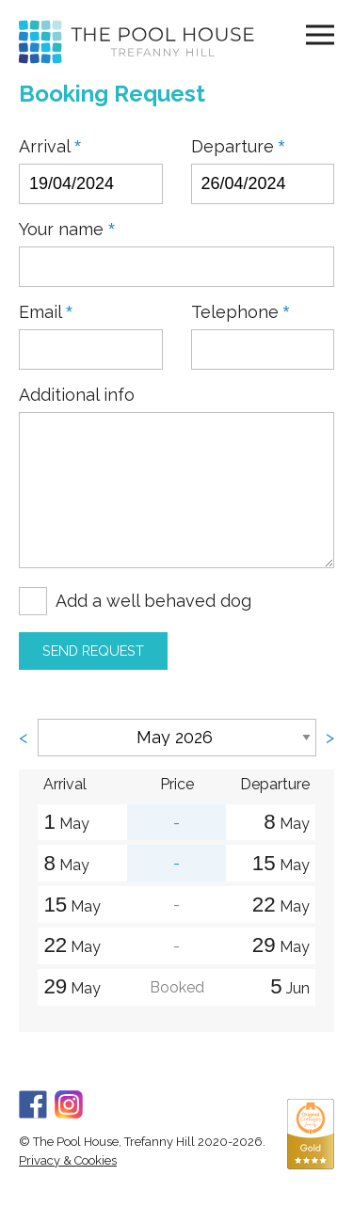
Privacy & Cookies (68, 1160)
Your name (67, 229)
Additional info (77, 395)
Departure (238, 146)
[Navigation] (320, 34)
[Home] (136, 42)
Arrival (50, 146)
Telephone (240, 312)
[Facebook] (33, 1102)
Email (45, 312)
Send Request (93, 651)
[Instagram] (69, 1102)
